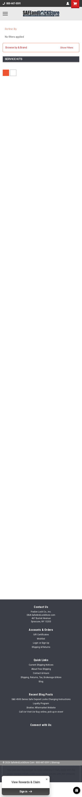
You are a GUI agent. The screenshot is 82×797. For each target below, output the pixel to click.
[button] (41, 47)
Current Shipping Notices (41, 665)
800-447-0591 (12, 3)
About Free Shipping (41, 669)
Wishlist (41, 638)
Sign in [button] (26, 791)
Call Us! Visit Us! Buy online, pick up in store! (41, 712)
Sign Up (45, 643)
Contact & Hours (41, 673)
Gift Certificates (41, 634)
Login (35, 643)
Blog (41, 681)
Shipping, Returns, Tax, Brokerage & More (41, 677)
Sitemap (55, 762)
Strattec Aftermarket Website (41, 707)
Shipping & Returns (41, 647)
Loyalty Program (41, 703)
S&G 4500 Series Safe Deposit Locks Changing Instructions (41, 699)
